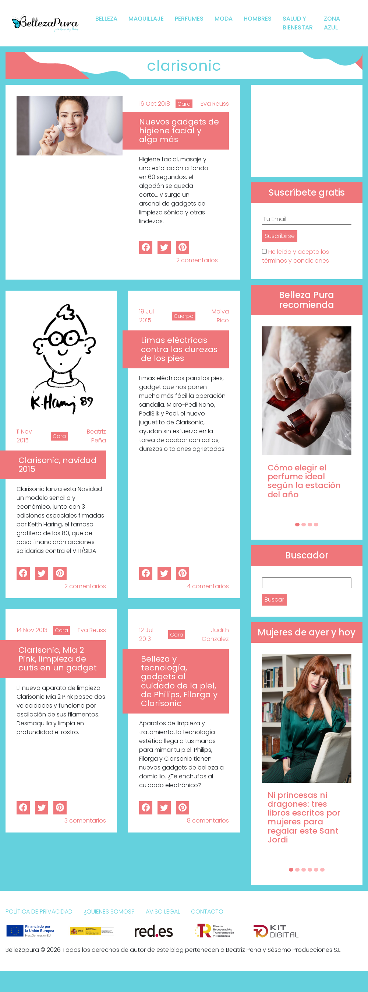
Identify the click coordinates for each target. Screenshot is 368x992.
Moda (224, 18)
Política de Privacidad (39, 911)
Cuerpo (184, 316)
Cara (184, 104)
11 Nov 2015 (24, 436)
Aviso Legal (163, 911)
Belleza (106, 18)
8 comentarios (208, 820)
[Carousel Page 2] (303, 524)
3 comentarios (85, 820)
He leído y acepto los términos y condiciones (295, 256)
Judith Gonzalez (215, 634)
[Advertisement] (306, 131)
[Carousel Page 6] (322, 870)
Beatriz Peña (96, 436)
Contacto (207, 911)
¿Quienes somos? (109, 911)
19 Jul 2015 (146, 316)
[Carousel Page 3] (310, 524)
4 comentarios (208, 586)
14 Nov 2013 (32, 630)
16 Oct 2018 (154, 103)
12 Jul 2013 (146, 634)
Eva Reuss (215, 103)
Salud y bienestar (298, 23)
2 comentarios (197, 260)
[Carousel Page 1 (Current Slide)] (297, 524)
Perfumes (189, 18)
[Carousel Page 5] (316, 870)
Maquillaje (146, 18)
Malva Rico (220, 316)
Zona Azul (332, 23)
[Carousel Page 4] (316, 524)
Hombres (258, 18)
